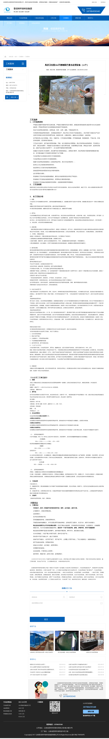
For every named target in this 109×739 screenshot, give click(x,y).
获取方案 (94, 2)
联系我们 (103, 2)
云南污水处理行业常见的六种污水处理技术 (80, 667)
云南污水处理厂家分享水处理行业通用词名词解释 (43, 669)
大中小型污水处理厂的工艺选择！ (39, 674)
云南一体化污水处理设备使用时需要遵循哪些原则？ (81, 672)
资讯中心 (90, 18)
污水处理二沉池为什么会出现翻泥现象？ (40, 672)
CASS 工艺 (21, 713)
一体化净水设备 (39, 18)
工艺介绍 (53, 18)
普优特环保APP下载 (89, 715)
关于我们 (9, 23)
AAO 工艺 (21, 708)
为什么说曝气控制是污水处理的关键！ (40, 667)
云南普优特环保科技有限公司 (39, 559)
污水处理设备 (23, 18)
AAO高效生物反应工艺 (25, 705)
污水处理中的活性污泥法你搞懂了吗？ (79, 669)
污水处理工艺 (35, 378)
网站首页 (9, 18)
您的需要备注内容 (67, 608)
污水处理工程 (7, 705)
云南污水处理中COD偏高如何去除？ (78, 664)
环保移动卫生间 (7, 713)
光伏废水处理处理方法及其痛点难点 (78, 674)
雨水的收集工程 (7, 711)
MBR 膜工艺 (22, 711)
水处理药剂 (6, 708)
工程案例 (65, 18)
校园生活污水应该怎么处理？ (37, 664)
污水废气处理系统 (36, 345)
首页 (16, 56)
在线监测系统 (36, 23)
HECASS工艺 (23, 702)
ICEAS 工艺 (22, 716)
